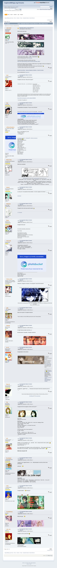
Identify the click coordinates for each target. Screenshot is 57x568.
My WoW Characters (48, 377)
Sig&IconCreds (47, 287)
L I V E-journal (19, 212)
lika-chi (8, 384)
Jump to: (44, 555)
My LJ (46, 178)
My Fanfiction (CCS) (26, 287)
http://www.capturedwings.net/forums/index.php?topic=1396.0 (28, 61)
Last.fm (31, 287)
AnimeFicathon (36, 178)
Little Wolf (8, 28)
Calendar (30, 57)
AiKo (7, 485)
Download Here (48, 364)
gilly (7, 307)
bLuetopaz (8, 458)
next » (52, 550)
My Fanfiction (25, 178)
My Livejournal (35, 287)
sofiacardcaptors (10, 127)
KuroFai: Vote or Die (27, 111)
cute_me (8, 529)
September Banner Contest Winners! (26, 27)
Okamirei (8, 203)
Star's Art (19, 111)
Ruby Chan (9, 159)
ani (7, 438)
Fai (7, 402)
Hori (7, 75)
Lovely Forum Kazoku (41, 287)
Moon (7, 220)
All (9, 21)
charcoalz (8, 240)
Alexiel (8, 187)
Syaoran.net (27, 72)
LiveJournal (19, 195)
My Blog (21, 287)
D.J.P (7, 347)
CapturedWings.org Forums (14, 3)
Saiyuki (8, 325)
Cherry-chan (9, 279)
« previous (48, 550)
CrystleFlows (9, 511)
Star (7, 103)
